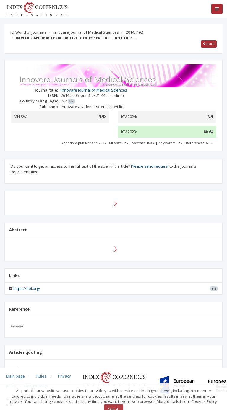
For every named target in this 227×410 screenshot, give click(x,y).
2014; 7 (134, 32)
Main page (15, 376)
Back (209, 43)
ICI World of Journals (28, 32)
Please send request (149, 166)
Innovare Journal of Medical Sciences (86, 32)
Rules (41, 376)
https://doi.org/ (26, 288)
